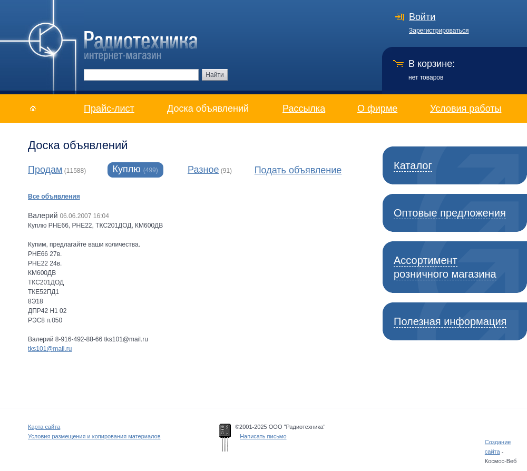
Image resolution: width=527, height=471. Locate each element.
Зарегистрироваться (439, 30)
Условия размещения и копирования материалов (94, 436)
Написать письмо (263, 436)
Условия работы (465, 108)
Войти (422, 17)
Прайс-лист (109, 108)
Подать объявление (298, 170)
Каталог (413, 165)
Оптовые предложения (450, 213)
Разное (203, 169)
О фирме (377, 108)
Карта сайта (44, 427)
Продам (45, 169)
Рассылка (303, 108)
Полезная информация (450, 321)
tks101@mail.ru (50, 348)
